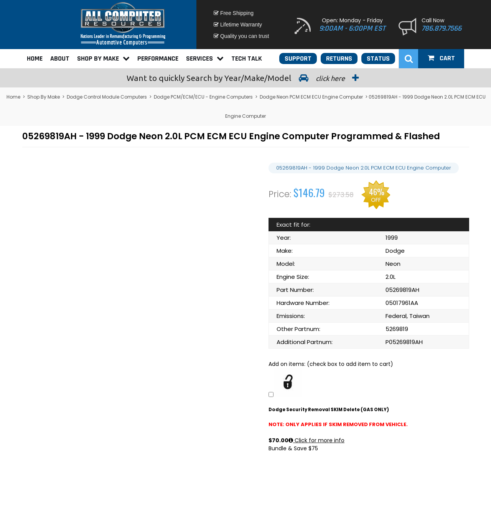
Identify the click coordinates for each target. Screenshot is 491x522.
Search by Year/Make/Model (245, 77)
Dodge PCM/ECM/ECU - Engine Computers (203, 97)
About (59, 58)
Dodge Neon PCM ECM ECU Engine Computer (311, 97)
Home (35, 58)
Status (378, 58)
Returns (339, 58)
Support (298, 58)
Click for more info (316, 440)
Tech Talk (246, 58)
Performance (157, 58)
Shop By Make (103, 58)
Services (205, 58)
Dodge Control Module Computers (107, 97)
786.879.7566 (441, 28)
